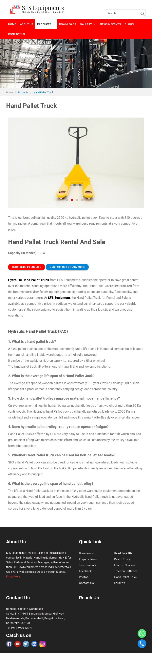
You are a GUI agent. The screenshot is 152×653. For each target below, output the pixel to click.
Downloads (67, 24)
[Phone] (142, 643)
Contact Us (16, 34)
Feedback (85, 571)
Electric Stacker (124, 565)
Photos (83, 577)
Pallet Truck (40, 280)
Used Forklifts (123, 553)
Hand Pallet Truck (125, 577)
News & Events (110, 24)
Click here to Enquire (26, 267)
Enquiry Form (88, 559)
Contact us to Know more (67, 267)
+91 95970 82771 (21, 627)
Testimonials (87, 565)
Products (46, 24)
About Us (26, 24)
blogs (129, 24)
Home (12, 24)
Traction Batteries (126, 571)
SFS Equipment (59, 298)
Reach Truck (122, 559)
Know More (13, 576)
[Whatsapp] (142, 633)
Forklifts (119, 583)
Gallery (88, 24)
